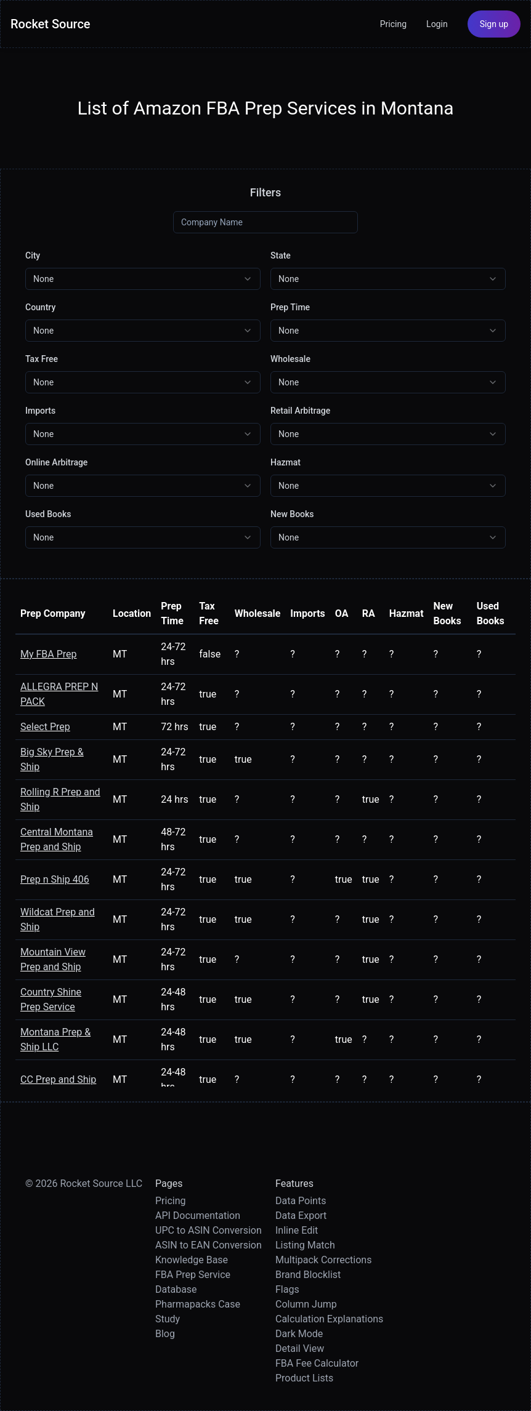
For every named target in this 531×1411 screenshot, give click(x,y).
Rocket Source (50, 24)
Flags (287, 1289)
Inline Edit (296, 1230)
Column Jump (306, 1304)
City (32, 255)
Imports (40, 411)
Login (437, 24)
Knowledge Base (191, 1260)
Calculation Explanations (329, 1319)
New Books (292, 514)
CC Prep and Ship (58, 1079)
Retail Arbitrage (300, 411)
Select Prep (45, 727)
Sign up (494, 24)
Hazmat (285, 462)
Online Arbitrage (56, 462)
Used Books (48, 514)
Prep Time (290, 307)
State (280, 255)
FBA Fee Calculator (317, 1363)
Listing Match (305, 1245)
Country (40, 307)
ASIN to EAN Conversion (208, 1245)
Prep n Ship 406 (54, 879)
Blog (165, 1334)
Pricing (393, 24)
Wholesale (290, 359)
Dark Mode (299, 1334)
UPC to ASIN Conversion (208, 1230)
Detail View (299, 1348)
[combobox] (143, 279)
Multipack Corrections (323, 1260)
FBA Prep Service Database (192, 1282)
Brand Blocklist (308, 1274)
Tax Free (41, 359)
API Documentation (197, 1215)
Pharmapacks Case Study (197, 1311)
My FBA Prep (48, 654)
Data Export (300, 1215)
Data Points (300, 1201)
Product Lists (304, 1378)
